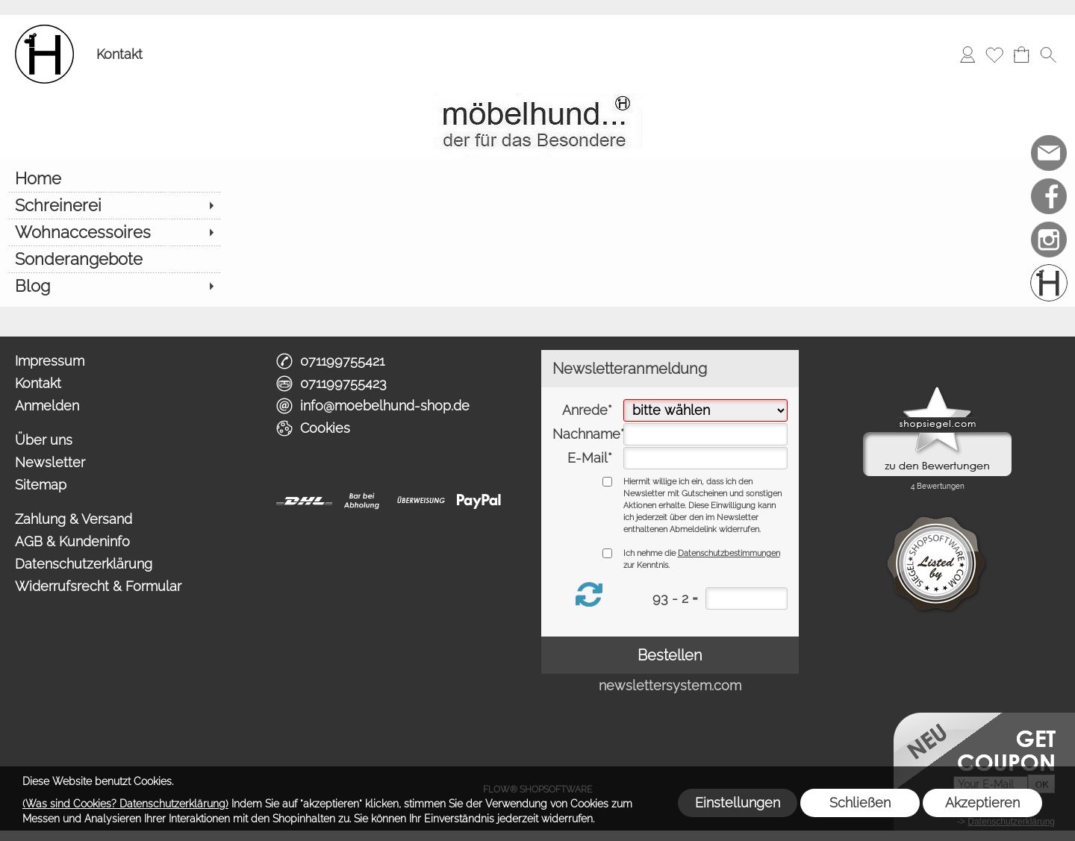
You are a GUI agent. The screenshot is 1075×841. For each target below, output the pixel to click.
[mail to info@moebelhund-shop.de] (1049, 153)
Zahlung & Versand (73, 519)
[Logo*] (44, 31)
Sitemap (40, 485)
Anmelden (47, 405)
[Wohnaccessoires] (113, 232)
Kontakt (119, 54)
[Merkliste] (994, 54)
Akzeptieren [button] (982, 802)
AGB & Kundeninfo (72, 541)
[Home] (113, 178)
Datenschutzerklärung (83, 564)
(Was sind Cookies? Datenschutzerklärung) (125, 804)
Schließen (860, 802)
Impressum (49, 361)
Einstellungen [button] (737, 802)
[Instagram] (1049, 239)
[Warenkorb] (1021, 54)
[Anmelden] (967, 54)
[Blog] (113, 285)
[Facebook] (1049, 196)
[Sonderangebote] (113, 259)
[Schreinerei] (113, 205)
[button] (1048, 54)
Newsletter (50, 462)
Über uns (43, 440)
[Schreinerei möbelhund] (1049, 282)
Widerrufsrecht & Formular (98, 586)
